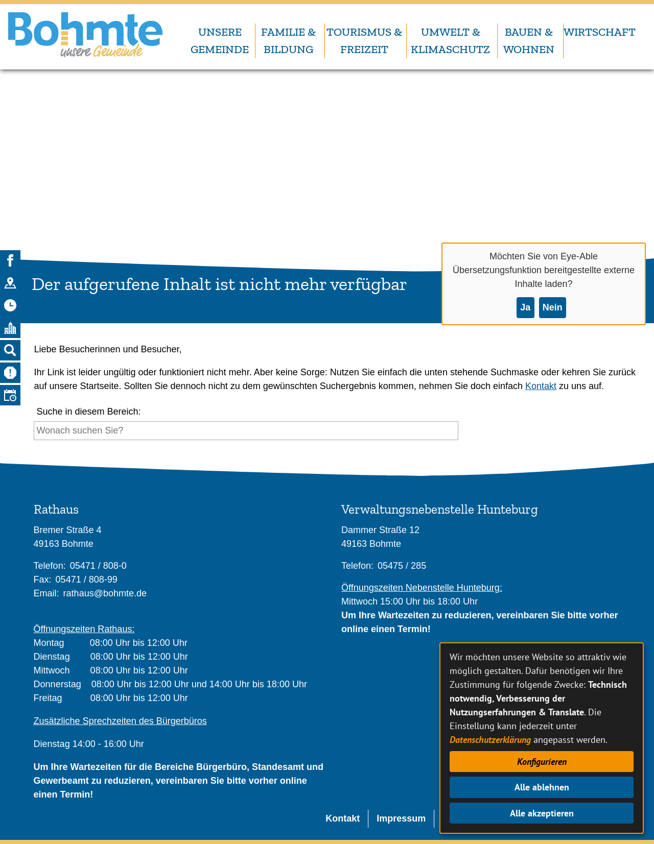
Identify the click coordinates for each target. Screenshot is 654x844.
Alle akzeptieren (542, 813)
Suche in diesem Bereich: (88, 411)
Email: (46, 593)
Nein (553, 307)
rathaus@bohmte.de (105, 593)
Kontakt (540, 386)
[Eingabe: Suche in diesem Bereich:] (246, 430)
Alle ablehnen (542, 787)
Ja (525, 307)
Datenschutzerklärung (490, 739)
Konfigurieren (542, 761)
